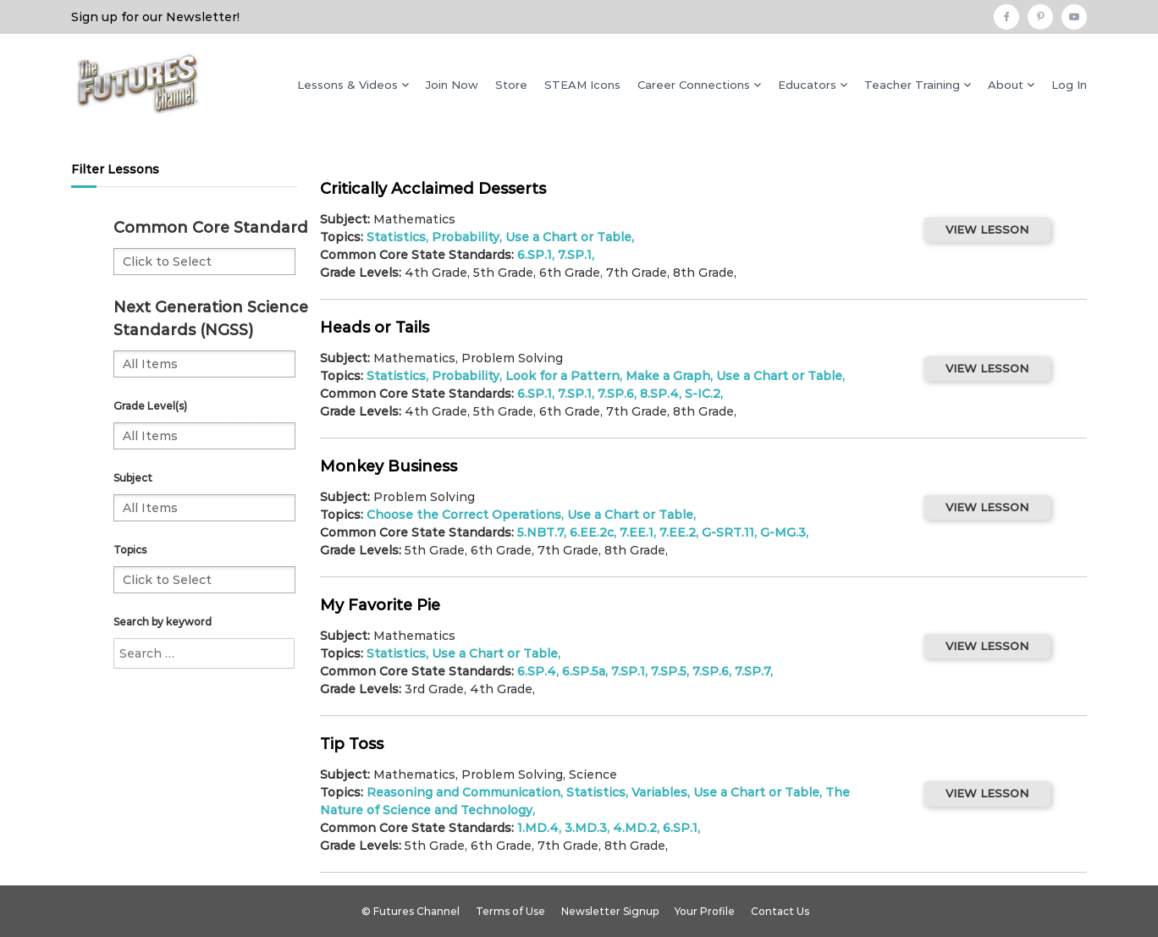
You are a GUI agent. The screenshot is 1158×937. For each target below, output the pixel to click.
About (1005, 84)
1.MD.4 (538, 827)
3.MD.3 (586, 827)
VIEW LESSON (987, 229)
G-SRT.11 (728, 532)
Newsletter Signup (610, 911)
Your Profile (705, 911)
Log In (1069, 84)
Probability (465, 237)
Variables (659, 792)
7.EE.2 (677, 532)
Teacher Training (912, 84)
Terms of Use (510, 911)
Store (511, 84)
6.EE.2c (592, 532)
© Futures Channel (410, 911)
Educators (807, 84)
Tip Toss (351, 744)
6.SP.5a (583, 671)
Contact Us (780, 911)
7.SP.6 (616, 393)
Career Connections (693, 84)
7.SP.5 (669, 671)
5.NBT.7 (540, 532)
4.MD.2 (635, 827)
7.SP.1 (575, 254)
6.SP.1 (534, 254)
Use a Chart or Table (568, 237)
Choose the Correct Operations (464, 514)
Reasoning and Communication (463, 792)
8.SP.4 (659, 393)
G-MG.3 (783, 532)
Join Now (452, 84)
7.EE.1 (636, 532)
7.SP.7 (752, 671)
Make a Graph (668, 375)
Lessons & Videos (347, 84)
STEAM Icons (582, 84)
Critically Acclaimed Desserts (433, 188)
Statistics (396, 237)
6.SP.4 (536, 671)
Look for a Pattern (562, 375)
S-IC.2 (702, 393)
